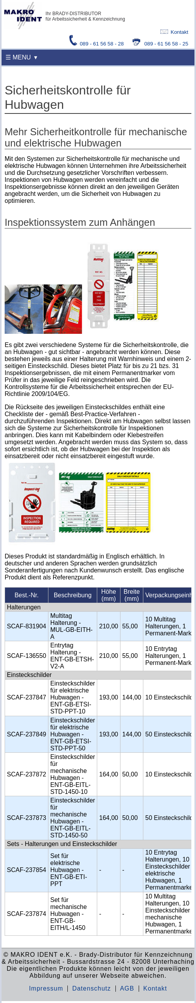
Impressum (46, 988)
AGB (127, 988)
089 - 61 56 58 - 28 (97, 44)
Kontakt (174, 32)
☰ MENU (18, 57)
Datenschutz (91, 988)
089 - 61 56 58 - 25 (160, 44)
